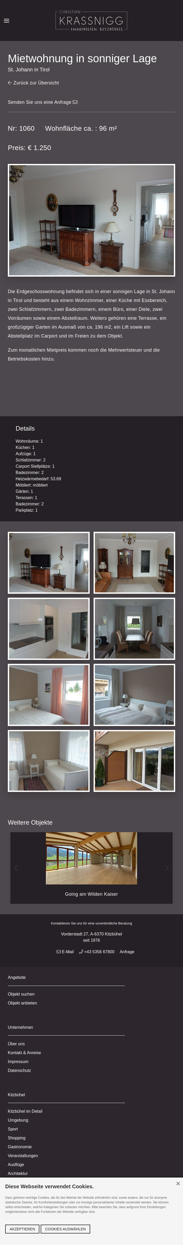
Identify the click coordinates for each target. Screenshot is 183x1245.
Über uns (16, 1044)
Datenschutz (19, 1070)
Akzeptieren (22, 1229)
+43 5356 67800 (97, 952)
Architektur (18, 1173)
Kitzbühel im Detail (25, 1111)
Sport (13, 1129)
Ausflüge (16, 1164)
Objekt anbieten (22, 1003)
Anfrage (127, 952)
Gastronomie (20, 1147)
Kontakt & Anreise (24, 1052)
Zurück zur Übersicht (33, 82)
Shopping (17, 1138)
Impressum (18, 1061)
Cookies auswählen (65, 1229)
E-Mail (65, 952)
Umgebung (18, 1120)
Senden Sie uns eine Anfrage (43, 102)
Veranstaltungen (23, 1155)
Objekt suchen (21, 994)
